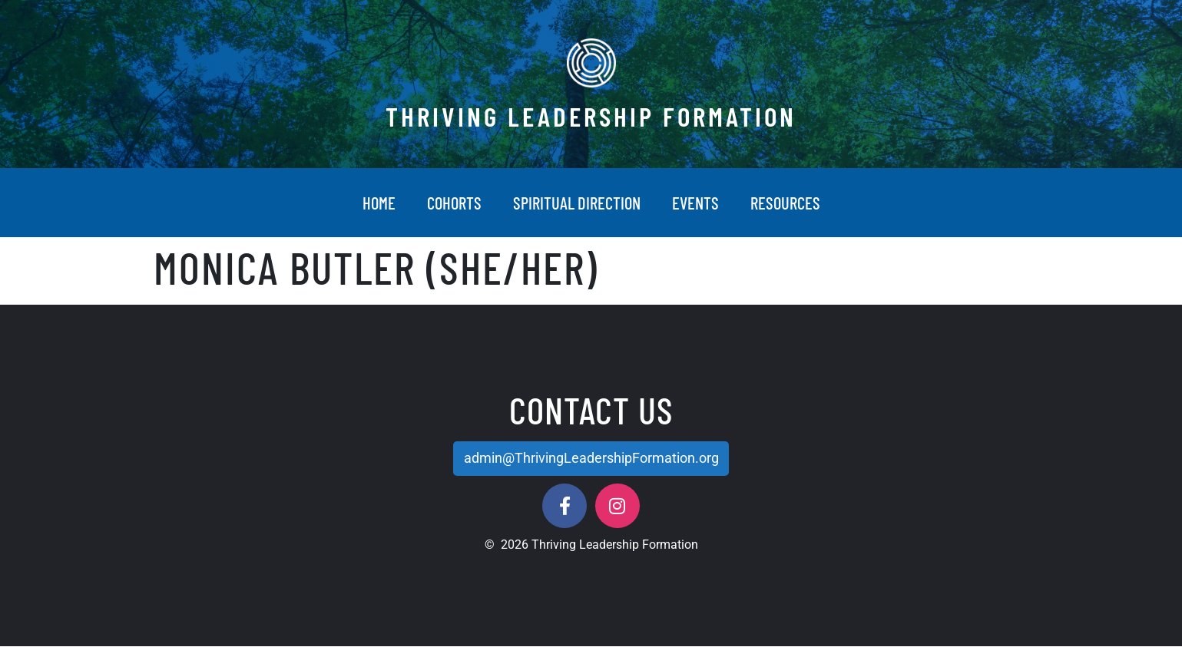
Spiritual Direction (577, 203)
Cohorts (454, 203)
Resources (785, 203)
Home (379, 203)
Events (695, 203)
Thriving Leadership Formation (591, 116)
